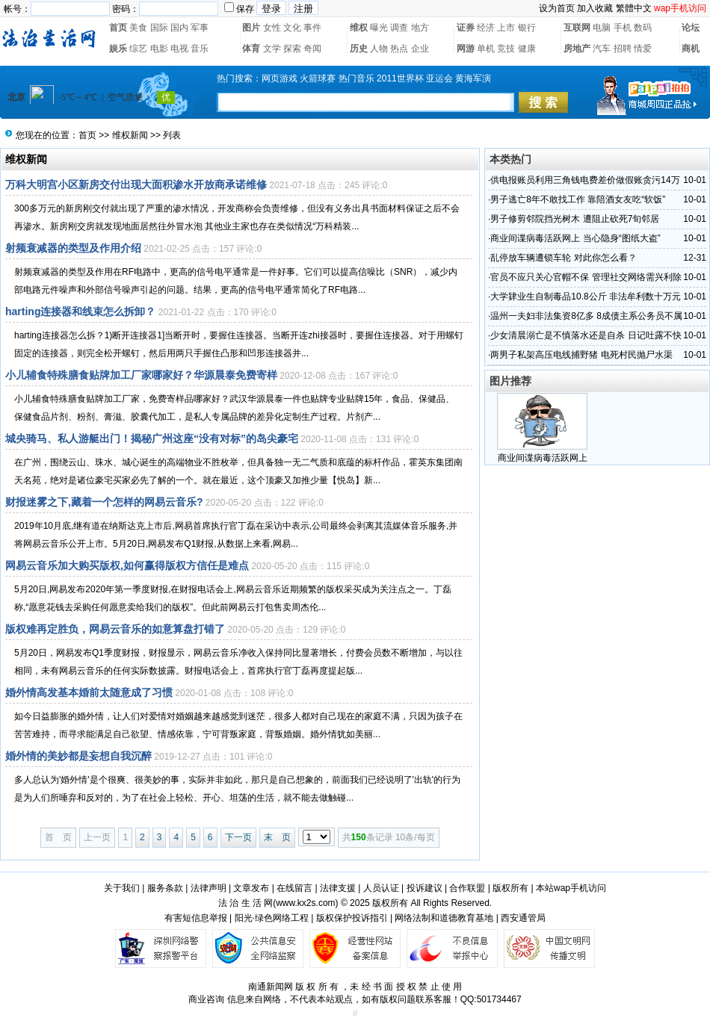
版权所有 (510, 888)
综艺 (138, 48)
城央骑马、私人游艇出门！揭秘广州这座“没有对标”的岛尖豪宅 (151, 438)
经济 (486, 27)
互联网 (577, 27)
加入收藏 (595, 8)
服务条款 (165, 888)
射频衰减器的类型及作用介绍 (73, 248)
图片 (251, 27)
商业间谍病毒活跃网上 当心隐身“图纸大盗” (575, 238)
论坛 (691, 27)
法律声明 (208, 888)
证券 (466, 27)
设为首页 (557, 8)
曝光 (379, 27)
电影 (159, 48)
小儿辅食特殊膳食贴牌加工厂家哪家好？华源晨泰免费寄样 (141, 375)
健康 (527, 48)
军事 (200, 27)
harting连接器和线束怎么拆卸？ (80, 311)
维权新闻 (130, 135)
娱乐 (118, 48)
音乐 (200, 48)
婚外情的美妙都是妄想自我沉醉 (78, 756)
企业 (420, 48)
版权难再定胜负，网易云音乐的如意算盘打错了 (115, 629)
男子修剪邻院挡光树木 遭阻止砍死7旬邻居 (574, 219)
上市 (506, 27)
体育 (251, 48)
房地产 (577, 48)
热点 (399, 48)
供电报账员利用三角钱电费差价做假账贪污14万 (584, 180)
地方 (420, 27)
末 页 (277, 837)
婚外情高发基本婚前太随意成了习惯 (89, 692)
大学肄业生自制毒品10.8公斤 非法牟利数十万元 (585, 296)
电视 (179, 48)
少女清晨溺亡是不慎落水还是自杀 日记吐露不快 (585, 335)
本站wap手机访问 (571, 888)
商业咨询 (206, 999)
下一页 (238, 837)
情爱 (643, 48)
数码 (643, 27)
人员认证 (381, 888)
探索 (292, 48)
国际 (159, 27)
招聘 (623, 48)
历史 (359, 48)
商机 (691, 48)
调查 (399, 27)
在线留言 (294, 888)
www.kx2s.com (305, 903)
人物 (379, 48)
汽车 (602, 48)
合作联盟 (467, 888)
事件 (312, 27)
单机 (486, 48)
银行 (527, 27)
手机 (623, 27)
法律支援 (338, 888)
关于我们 (122, 888)
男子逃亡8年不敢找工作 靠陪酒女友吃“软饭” (577, 199)
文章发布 (251, 888)
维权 (359, 27)
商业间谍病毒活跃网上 (542, 458)
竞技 (506, 48)
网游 (466, 48)
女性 (272, 27)
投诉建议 (424, 888)
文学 (272, 48)
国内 (179, 27)
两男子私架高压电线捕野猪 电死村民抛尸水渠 (581, 355)
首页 (118, 27)
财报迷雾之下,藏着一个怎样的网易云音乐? (104, 502)
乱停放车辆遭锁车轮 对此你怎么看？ (563, 257)
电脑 (602, 27)
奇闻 (312, 48)
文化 (292, 27)
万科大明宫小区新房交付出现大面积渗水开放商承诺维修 (136, 184)
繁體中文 (634, 8)
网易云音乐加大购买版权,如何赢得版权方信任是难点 (127, 565)
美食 (138, 27)
